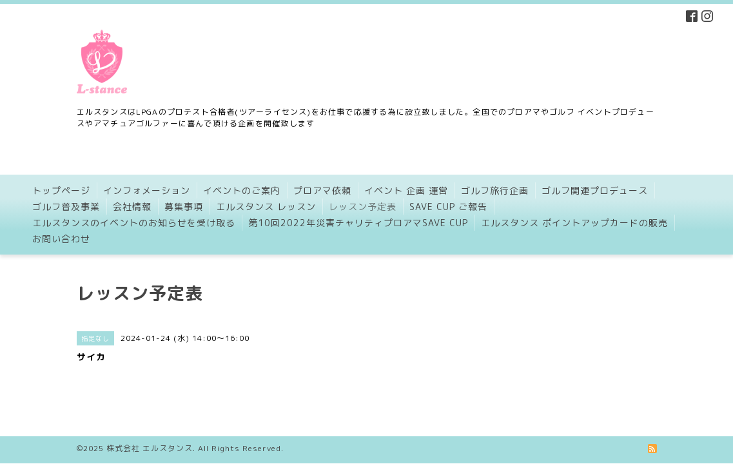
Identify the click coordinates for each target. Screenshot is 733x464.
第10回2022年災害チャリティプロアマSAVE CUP (358, 223)
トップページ (61, 190)
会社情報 (132, 206)
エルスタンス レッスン (266, 206)
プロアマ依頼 (322, 190)
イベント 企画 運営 (406, 190)
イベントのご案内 (241, 190)
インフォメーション (146, 190)
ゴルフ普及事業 (66, 206)
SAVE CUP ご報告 (448, 206)
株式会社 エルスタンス (149, 437)
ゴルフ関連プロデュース (595, 190)
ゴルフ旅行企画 (495, 190)
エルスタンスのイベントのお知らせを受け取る (133, 223)
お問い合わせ (61, 239)
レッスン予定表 (362, 206)
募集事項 (183, 206)
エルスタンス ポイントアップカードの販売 (574, 223)
